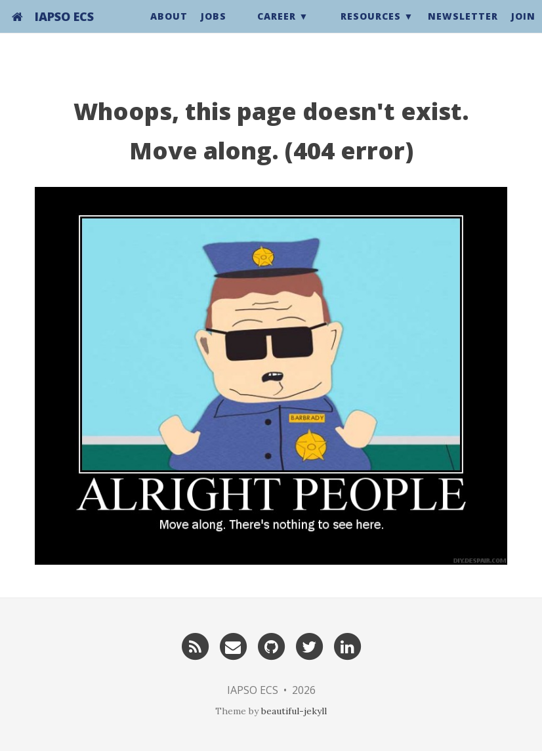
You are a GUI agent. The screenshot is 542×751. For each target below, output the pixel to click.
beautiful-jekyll (294, 711)
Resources (371, 29)
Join (523, 29)
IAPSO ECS (64, 29)
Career (276, 29)
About (169, 29)
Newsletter (463, 29)
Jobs (213, 29)
